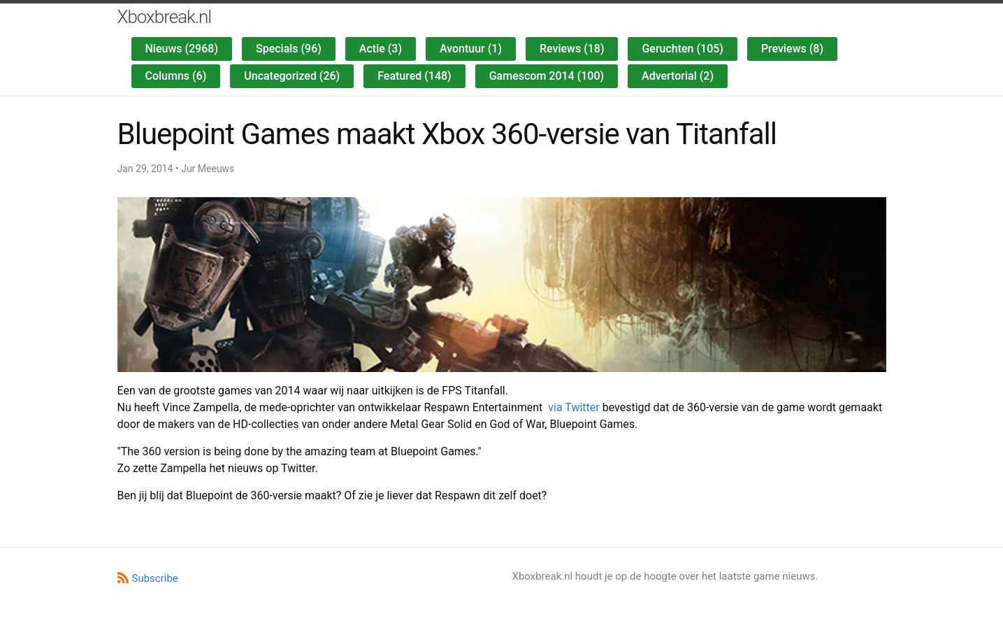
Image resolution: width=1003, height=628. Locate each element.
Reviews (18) (572, 48)
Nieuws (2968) (182, 48)
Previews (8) (792, 48)
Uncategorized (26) (292, 76)
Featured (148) (414, 76)
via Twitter (573, 407)
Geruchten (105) (682, 48)
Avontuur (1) (471, 48)
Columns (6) (176, 76)
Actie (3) (380, 48)
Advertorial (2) (678, 76)
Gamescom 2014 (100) (546, 76)
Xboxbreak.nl (164, 16)
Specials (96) (289, 48)
